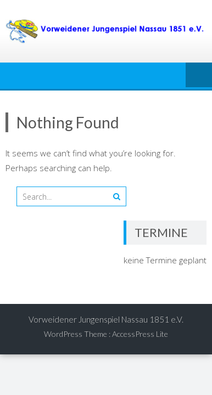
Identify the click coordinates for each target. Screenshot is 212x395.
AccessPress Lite (140, 333)
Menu (199, 76)
